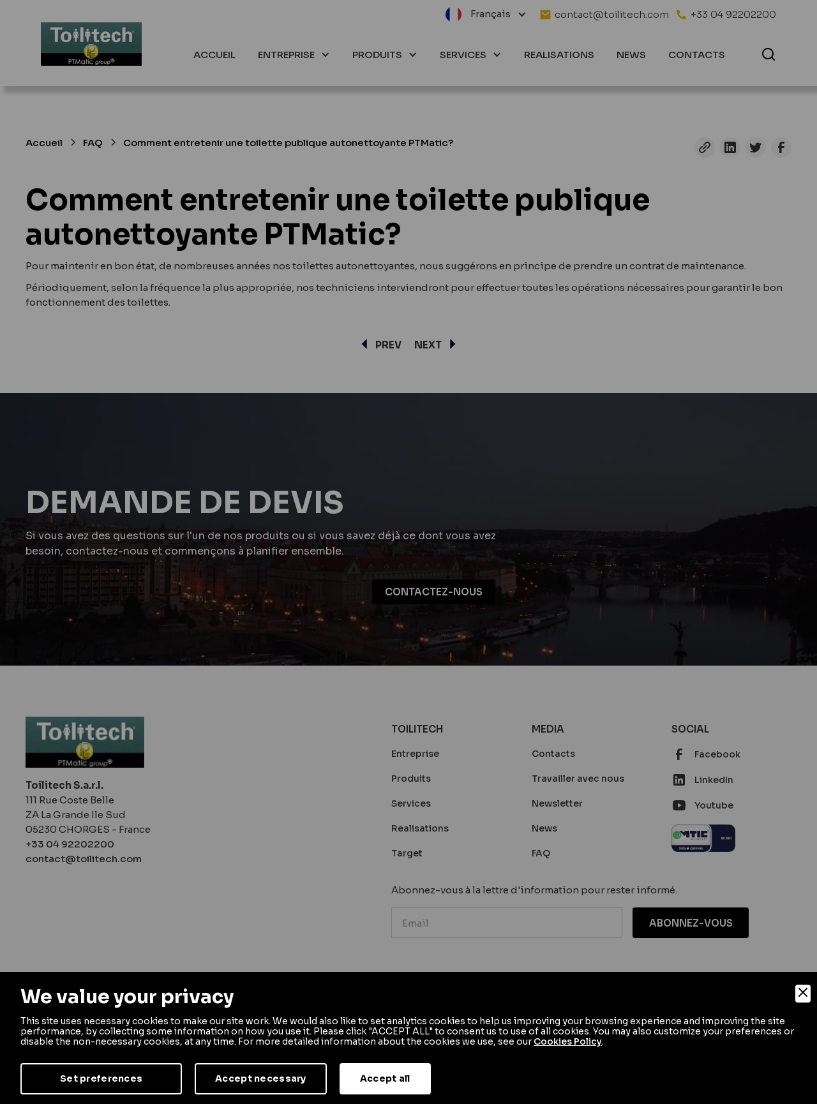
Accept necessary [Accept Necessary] (260, 1078)
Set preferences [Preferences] (101, 1078)
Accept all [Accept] (385, 1078)
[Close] (803, 994)
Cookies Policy (568, 1041)
